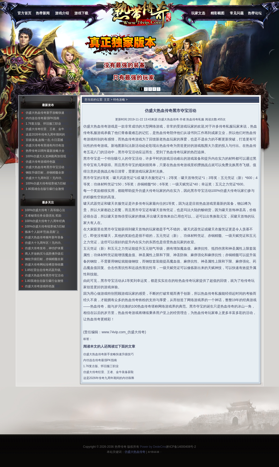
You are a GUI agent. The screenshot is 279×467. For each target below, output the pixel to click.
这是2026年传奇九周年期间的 (45, 134)
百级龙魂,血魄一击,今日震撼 (44, 140)
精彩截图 (217, 13)
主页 (107, 99)
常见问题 (237, 13)
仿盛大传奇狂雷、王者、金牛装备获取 (108, 372)
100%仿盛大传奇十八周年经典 (45, 221)
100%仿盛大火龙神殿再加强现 (46, 156)
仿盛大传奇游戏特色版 (40, 161)
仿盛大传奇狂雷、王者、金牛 (45, 129)
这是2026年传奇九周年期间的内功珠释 (108, 378)
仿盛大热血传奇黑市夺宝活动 (45, 167)
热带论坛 (255, 13)
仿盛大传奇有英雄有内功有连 (45, 145)
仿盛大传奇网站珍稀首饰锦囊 (44, 264)
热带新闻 (43, 13)
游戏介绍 (62, 13)
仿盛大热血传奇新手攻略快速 (45, 112)
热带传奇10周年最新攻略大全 (45, 151)
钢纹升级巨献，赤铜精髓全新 (45, 172)
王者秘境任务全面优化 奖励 (43, 215)
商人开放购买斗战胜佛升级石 (44, 253)
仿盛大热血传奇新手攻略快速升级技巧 (108, 354)
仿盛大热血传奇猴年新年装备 (44, 237)
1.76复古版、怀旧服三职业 (43, 123)
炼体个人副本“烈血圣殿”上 (42, 232)
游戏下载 (81, 13)
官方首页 (24, 13)
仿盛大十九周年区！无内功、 (45, 178)
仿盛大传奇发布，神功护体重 (44, 248)
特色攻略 (119, 99)
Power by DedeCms (153, 446)
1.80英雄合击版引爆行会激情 (45, 189)
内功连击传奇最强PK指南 (42, 118)
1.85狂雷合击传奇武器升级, (43, 270)
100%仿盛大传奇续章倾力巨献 (46, 183)
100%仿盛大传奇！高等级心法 (45, 210)
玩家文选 (198, 13)
